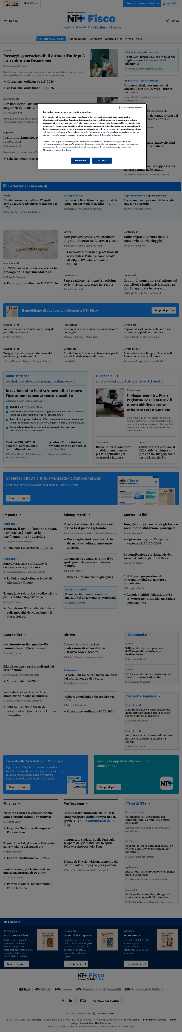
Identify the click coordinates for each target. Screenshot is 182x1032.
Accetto (102, 160)
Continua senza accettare (132, 108)
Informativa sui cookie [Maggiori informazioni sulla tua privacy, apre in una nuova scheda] (111, 135)
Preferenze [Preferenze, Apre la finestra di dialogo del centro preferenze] (80, 160)
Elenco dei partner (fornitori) (57, 150)
